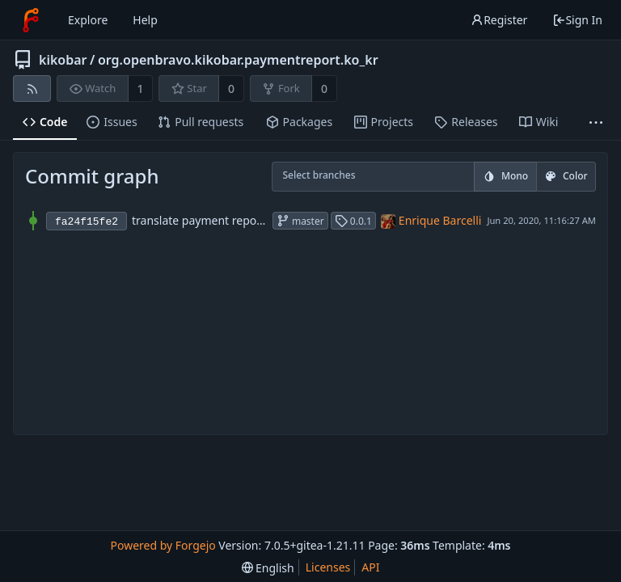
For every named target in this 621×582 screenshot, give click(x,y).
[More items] (596, 122)
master (300, 221)
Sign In (577, 19)
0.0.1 (353, 221)
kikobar (63, 60)
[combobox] (293, 177)
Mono (505, 176)
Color (566, 176)
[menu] (268, 568)
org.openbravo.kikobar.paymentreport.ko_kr (238, 60)
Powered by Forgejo (162, 545)
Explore (88, 19)
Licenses (328, 567)
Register (499, 19)
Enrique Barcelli (440, 220)
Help (145, 19)
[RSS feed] (32, 88)
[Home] (30, 20)
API (370, 567)
